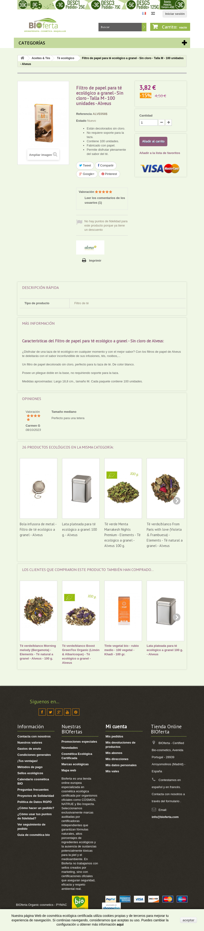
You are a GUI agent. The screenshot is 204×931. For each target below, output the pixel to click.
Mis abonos (114, 753)
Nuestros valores (29, 742)
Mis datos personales (121, 765)
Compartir (106, 165)
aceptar (188, 920)
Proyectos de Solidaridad (35, 795)
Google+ (86, 174)
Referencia (84, 114)
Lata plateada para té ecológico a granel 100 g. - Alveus (79, 529)
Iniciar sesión (175, 14)
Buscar (144, 27)
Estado (81, 120)
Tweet (85, 165)
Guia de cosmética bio (33, 835)
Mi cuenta (116, 726)
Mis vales (112, 771)
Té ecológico (65, 58)
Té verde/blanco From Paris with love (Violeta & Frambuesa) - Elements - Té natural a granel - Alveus (165, 535)
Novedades (70, 747)
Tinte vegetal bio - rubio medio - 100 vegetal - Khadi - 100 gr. (121, 650)
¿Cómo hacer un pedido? (35, 808)
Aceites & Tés (41, 58)
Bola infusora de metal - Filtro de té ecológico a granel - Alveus (38, 529)
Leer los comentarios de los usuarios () (105, 200)
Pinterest (109, 174)
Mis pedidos (114, 736)
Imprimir (95, 260)
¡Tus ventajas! (27, 761)
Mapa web (69, 770)
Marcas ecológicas (75, 764)
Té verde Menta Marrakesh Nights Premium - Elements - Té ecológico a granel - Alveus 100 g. (122, 535)
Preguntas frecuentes (33, 789)
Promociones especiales (79, 741)
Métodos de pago (30, 767)
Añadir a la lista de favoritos (159, 153)
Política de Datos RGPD (34, 802)
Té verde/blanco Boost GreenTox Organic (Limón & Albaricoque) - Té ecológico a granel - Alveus (80, 654)
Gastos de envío (29, 748)
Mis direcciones (117, 759)
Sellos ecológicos (30, 773)
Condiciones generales (34, 755)
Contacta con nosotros (34, 736)
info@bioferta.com (165, 817)
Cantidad (146, 115)
